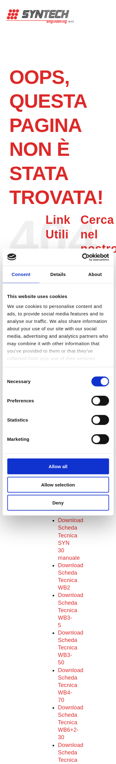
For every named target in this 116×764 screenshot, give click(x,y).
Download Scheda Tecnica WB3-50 (70, 648)
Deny (58, 502)
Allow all (58, 466)
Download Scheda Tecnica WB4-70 (70, 685)
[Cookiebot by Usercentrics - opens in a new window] (82, 257)
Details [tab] (58, 274)
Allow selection (58, 484)
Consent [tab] (20, 274)
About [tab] (95, 274)
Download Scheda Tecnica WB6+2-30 (70, 722)
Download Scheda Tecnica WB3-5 (70, 610)
